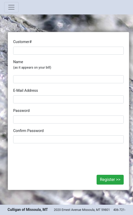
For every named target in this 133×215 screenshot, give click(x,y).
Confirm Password (28, 131)
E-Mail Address (25, 90)
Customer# (22, 42)
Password (21, 111)
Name (32, 65)
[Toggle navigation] (11, 7)
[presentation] (68, 156)
